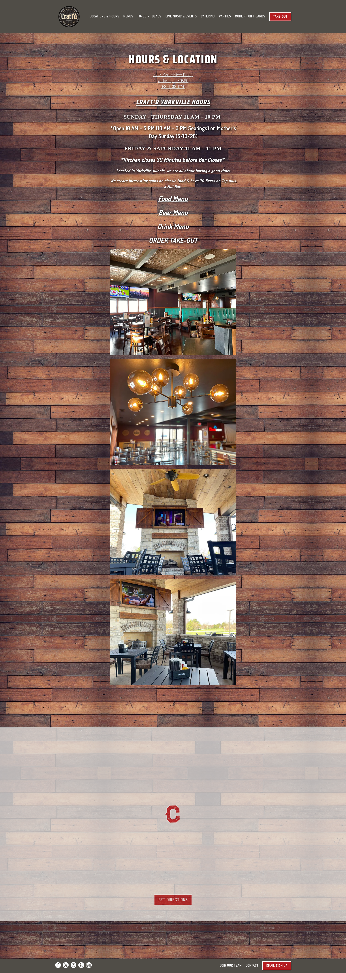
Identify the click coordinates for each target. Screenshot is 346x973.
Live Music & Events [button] (181, 16)
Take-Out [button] (280, 16)
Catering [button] (208, 16)
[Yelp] (81, 965)
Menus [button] (128, 16)
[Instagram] (73, 965)
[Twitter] (66, 965)
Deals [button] (156, 16)
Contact (252, 965)
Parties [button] (225, 16)
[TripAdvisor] (89, 965)
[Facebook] (58, 965)
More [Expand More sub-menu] (239, 16)
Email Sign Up (277, 965)
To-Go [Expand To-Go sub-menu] (142, 16)
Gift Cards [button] (256, 16)
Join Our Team (230, 965)
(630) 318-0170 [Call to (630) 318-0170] (173, 86)
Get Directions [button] (173, 899)
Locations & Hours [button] (104, 16)
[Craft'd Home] (70, 16)
